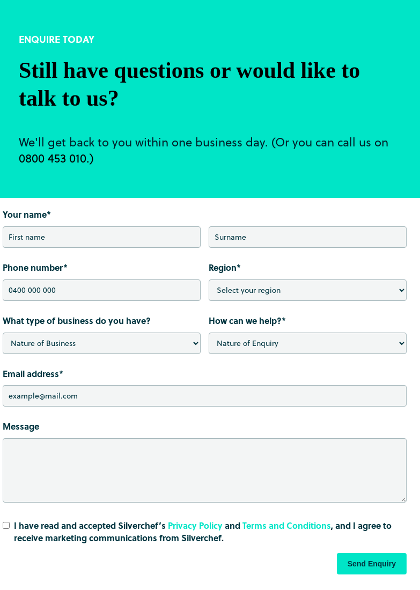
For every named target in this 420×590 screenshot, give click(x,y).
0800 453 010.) (56, 157)
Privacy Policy (195, 525)
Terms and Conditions (286, 525)
